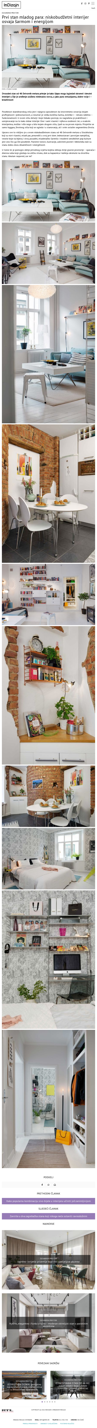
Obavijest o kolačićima (48, 1423)
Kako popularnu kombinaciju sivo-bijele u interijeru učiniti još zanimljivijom (48, 1201)
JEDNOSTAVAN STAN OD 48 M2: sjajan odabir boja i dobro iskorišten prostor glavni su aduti (72, 1386)
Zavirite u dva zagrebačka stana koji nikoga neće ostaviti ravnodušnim (48, 1216)
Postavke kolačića (67, 1423)
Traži (93, 8)
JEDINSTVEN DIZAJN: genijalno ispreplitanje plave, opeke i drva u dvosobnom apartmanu (24, 1387)
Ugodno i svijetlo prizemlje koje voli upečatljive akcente (48, 1261)
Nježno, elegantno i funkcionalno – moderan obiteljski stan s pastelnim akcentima (48, 1325)
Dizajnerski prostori (10, 13)
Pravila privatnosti (30, 1423)
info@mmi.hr (44, 1420)
